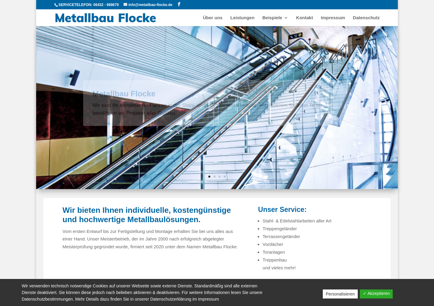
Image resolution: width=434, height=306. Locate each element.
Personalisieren (340, 294)
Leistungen (242, 18)
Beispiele (272, 18)
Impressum (333, 18)
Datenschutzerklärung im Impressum (184, 299)
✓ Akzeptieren (376, 293)
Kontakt (304, 18)
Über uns (212, 18)
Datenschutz (366, 18)
